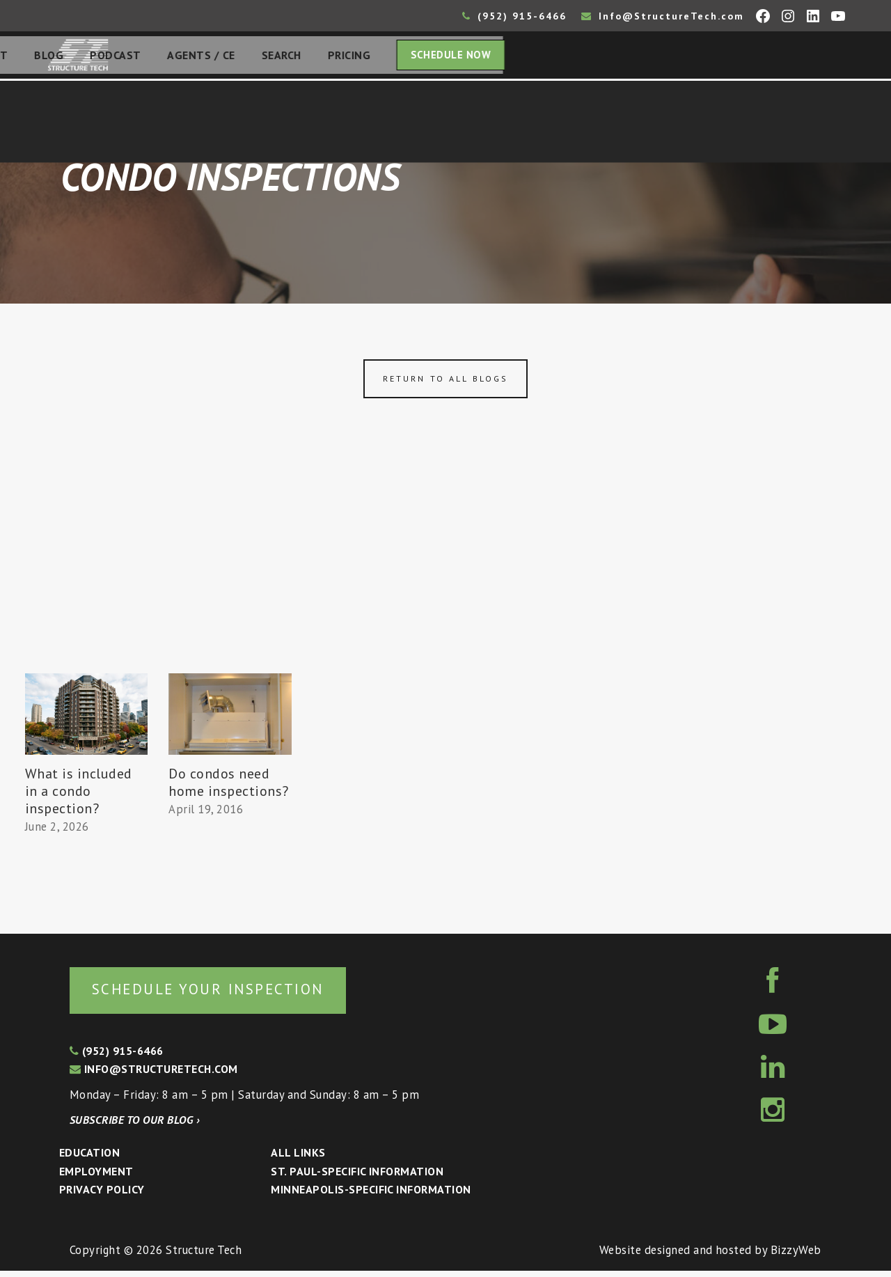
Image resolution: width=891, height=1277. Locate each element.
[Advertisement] (445, 573)
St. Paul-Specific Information (357, 1177)
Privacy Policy (102, 1195)
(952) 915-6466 (514, 16)
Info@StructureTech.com (662, 16)
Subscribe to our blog (135, 1126)
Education (89, 1159)
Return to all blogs (445, 382)
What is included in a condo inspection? (78, 795)
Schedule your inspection (233, 993)
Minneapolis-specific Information (371, 1195)
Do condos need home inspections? (228, 786)
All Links (298, 1159)
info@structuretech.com (154, 1075)
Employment (96, 1177)
